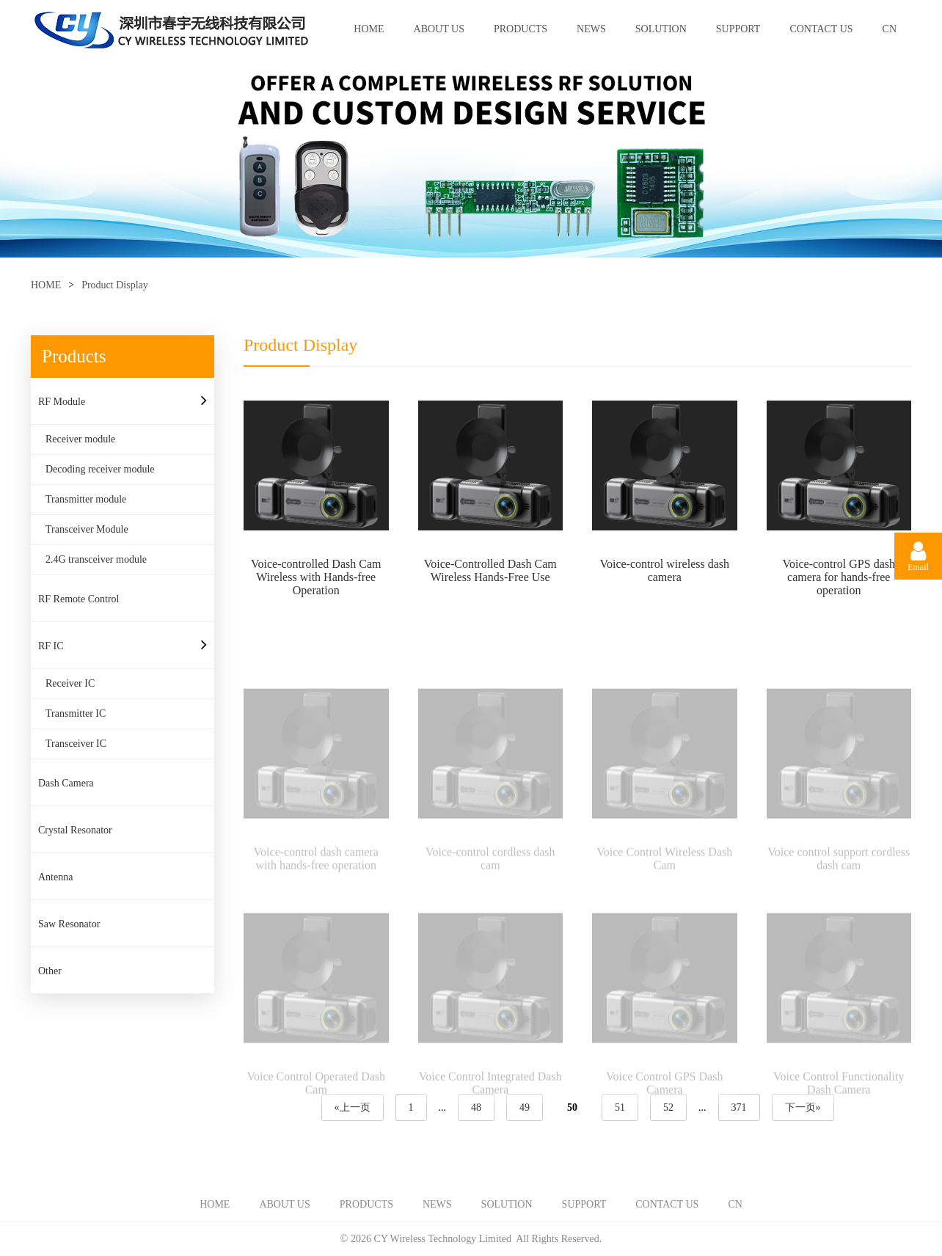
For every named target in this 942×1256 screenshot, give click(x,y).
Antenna (55, 877)
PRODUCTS (520, 28)
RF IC (51, 645)
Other (50, 970)
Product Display (114, 285)
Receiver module (80, 439)
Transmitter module (85, 499)
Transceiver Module (86, 529)
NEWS (591, 28)
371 (739, 1107)
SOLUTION (661, 28)
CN (890, 28)
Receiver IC (70, 683)
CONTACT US (820, 28)
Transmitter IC (75, 713)
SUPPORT (738, 28)
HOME (369, 28)
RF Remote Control (78, 599)
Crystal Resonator (75, 830)
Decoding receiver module (100, 469)
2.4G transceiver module (96, 559)
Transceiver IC (75, 743)
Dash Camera (66, 783)
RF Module (61, 401)
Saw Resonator (69, 924)
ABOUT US (439, 28)
